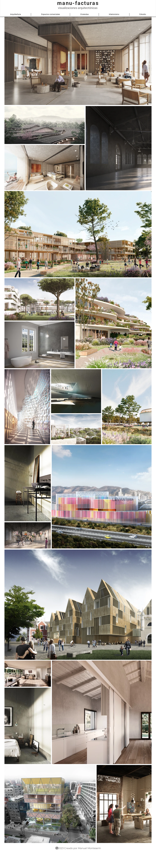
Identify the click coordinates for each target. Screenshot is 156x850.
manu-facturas (78, 3)
